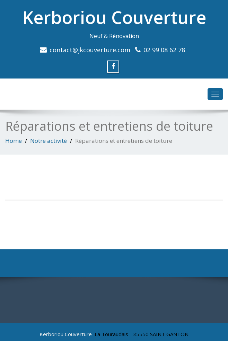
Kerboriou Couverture (114, 17)
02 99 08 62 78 (164, 50)
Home (13, 141)
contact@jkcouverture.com (90, 50)
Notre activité (48, 141)
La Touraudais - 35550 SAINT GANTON (141, 334)
